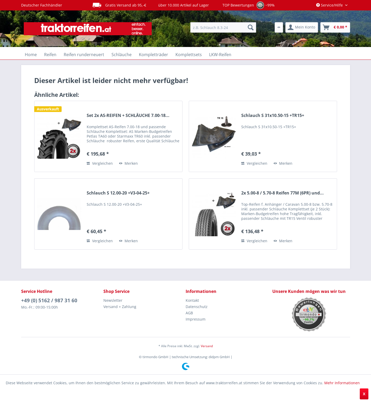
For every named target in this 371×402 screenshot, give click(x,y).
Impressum (195, 319)
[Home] (30, 55)
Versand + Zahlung (119, 306)
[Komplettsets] (188, 55)
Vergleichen (100, 163)
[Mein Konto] (301, 27)
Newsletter (112, 300)
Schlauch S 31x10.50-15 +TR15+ (272, 115)
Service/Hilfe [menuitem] (330, 5)
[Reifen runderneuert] (84, 55)
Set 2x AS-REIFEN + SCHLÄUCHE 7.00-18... (128, 115)
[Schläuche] (121, 55)
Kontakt (192, 300)
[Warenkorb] (335, 27)
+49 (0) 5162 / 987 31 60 (49, 300)
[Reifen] (50, 55)
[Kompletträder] (153, 55)
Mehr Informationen (342, 382)
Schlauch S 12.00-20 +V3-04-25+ (118, 193)
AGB (189, 312)
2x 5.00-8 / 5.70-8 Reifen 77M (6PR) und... (282, 193)
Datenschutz (197, 306)
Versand (207, 346)
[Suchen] (250, 27)
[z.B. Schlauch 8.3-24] (223, 27)
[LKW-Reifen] (220, 55)
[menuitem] (223, 27)
